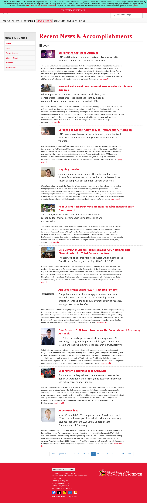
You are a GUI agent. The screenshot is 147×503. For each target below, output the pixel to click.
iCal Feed (9, 63)
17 (98, 454)
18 (102, 454)
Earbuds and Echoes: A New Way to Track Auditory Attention (95, 129)
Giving (82, 21)
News (8, 43)
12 (74, 454)
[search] (126, 15)
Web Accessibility (58, 497)
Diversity (72, 21)
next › (122, 454)
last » (130, 454)
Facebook (54, 492)
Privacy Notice (71, 497)
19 (107, 454)
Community (59, 21)
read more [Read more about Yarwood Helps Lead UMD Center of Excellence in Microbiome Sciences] (55, 122)
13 (79, 454)
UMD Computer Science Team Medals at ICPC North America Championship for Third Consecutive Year (94, 251)
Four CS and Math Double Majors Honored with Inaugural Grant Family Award (96, 208)
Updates (135, 6)
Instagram (64, 492)
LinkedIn (70, 492)
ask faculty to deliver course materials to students (41, 6)
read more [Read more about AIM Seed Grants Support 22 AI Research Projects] (101, 322)
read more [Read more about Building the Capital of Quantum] (104, 79)
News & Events (44, 21)
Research (17, 21)
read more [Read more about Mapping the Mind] (116, 199)
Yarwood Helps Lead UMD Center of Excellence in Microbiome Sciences (95, 88)
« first (53, 454)
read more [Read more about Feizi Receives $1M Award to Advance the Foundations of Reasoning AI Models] (106, 363)
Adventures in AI (68, 410)
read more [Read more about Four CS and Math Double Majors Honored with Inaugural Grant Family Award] (54, 242)
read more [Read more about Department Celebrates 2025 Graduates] (59, 403)
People (6, 21)
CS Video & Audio (12, 58)
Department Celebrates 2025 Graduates (82, 370)
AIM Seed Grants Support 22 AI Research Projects (88, 289)
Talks (8, 48)
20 (112, 454)
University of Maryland (73, 10)
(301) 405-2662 (67, 488)
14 (84, 454)
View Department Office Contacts (63, 469)
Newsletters (11, 67)
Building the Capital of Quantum (78, 52)
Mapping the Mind (69, 169)
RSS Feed (75, 492)
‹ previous (62, 454)
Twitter (59, 492)
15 (88, 454)
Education (29, 21)
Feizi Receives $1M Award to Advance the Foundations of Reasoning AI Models (99, 331)
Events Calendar (12, 53)
